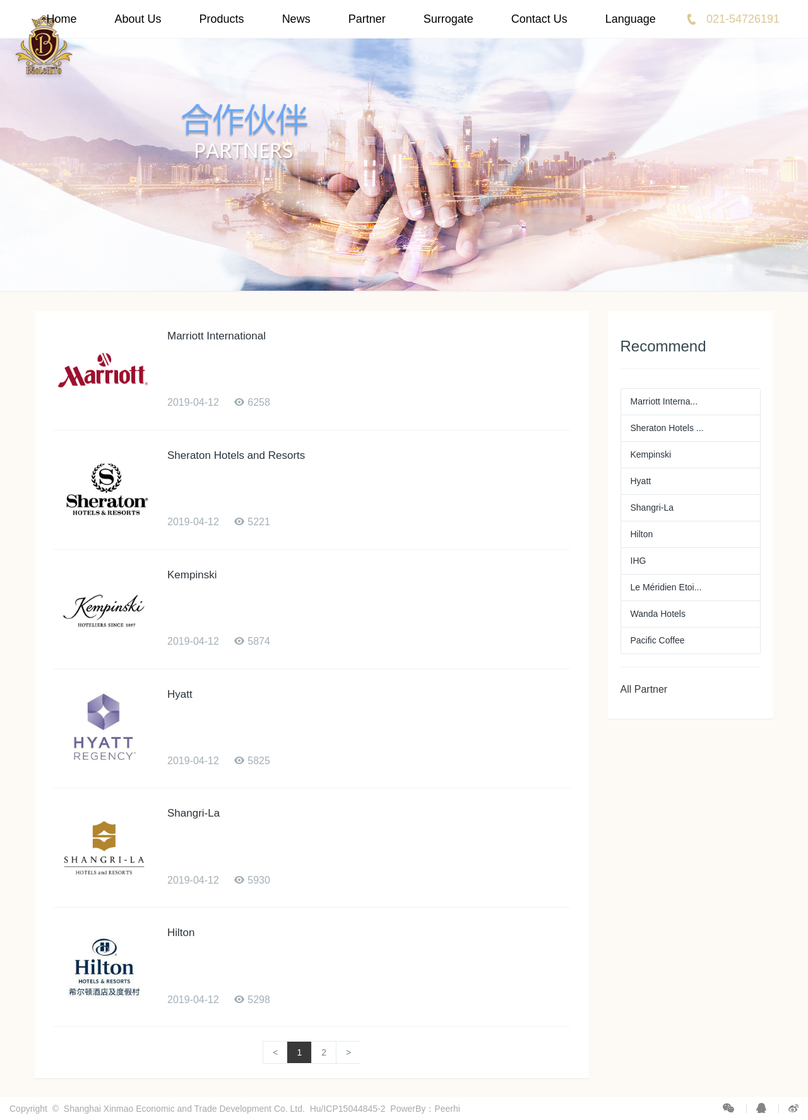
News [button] (296, 19)
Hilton (180, 933)
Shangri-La (193, 813)
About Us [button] (138, 19)
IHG (638, 561)
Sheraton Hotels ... (667, 428)
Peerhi (447, 1109)
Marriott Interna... (664, 401)
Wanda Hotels (658, 614)
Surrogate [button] (448, 19)
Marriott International (216, 336)
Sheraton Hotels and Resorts (236, 455)
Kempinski (192, 575)
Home (62, 19)
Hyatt (180, 694)
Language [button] (630, 19)
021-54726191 (743, 19)
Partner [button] (367, 19)
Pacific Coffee (658, 640)
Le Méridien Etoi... (666, 587)
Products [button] (221, 19)
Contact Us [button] (539, 19)
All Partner (644, 689)
